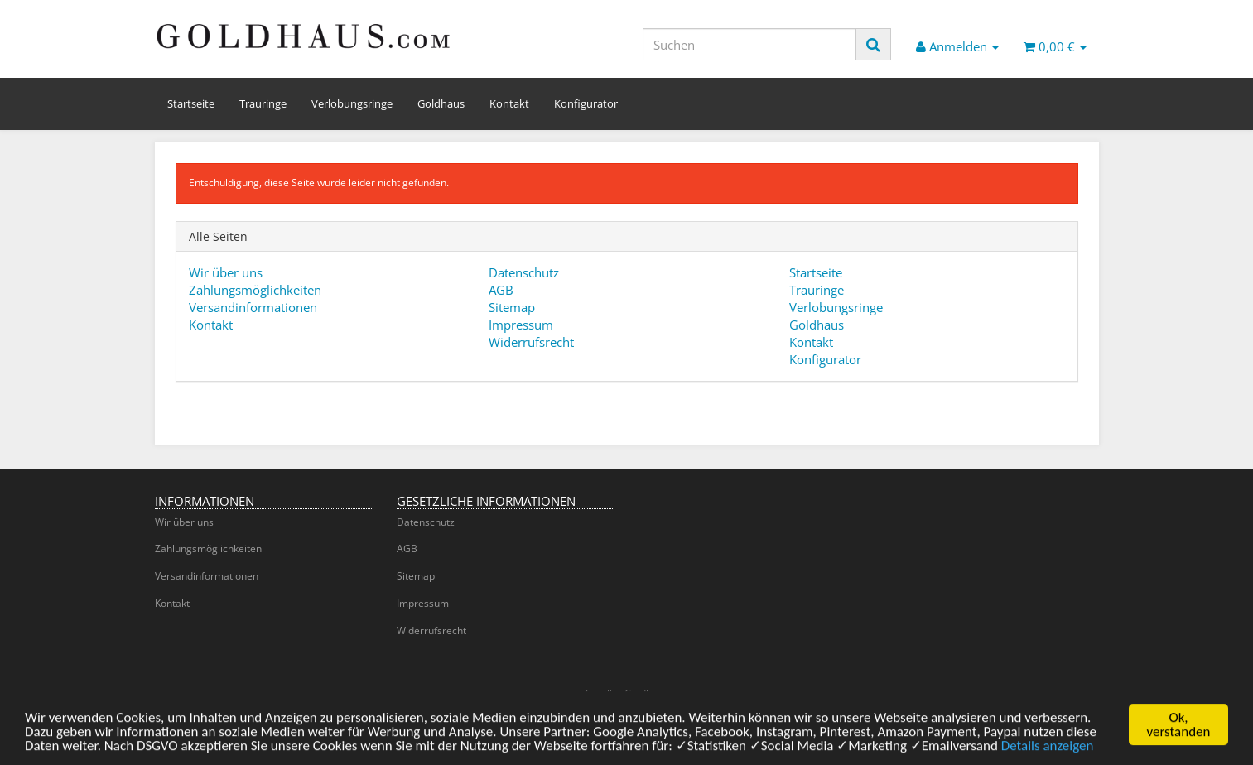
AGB (501, 289)
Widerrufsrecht (531, 342)
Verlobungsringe (352, 103)
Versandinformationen (253, 307)
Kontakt (509, 103)
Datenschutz (524, 272)
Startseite (190, 103)
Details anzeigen (1047, 749)
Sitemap (512, 307)
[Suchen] (749, 44)
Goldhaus (441, 103)
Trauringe (263, 103)
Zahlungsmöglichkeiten (255, 289)
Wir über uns (226, 272)
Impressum (521, 324)
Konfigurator (586, 103)
